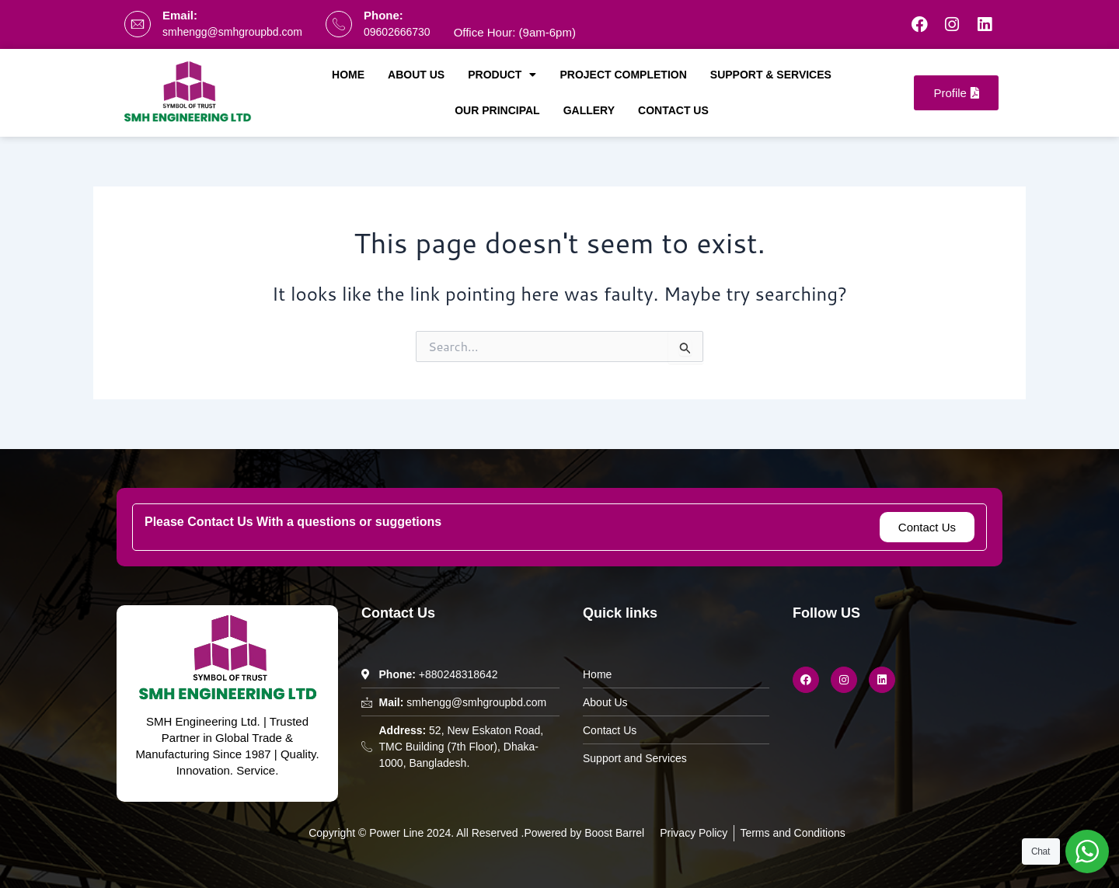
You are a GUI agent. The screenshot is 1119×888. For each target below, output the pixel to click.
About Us (416, 74)
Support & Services (770, 74)
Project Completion (623, 74)
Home (348, 74)
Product (502, 74)
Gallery (589, 110)
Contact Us (673, 110)
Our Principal (497, 110)
